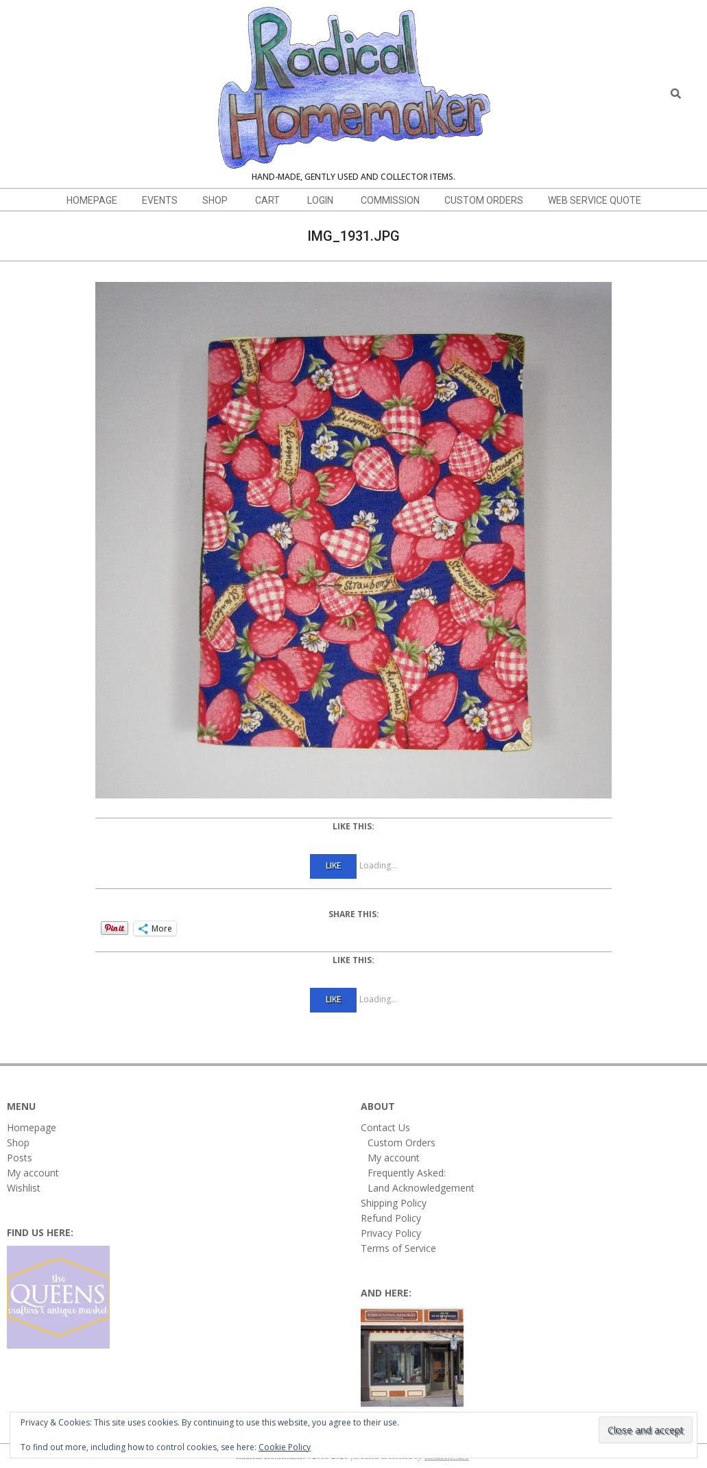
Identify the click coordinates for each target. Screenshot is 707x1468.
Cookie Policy (285, 1447)
